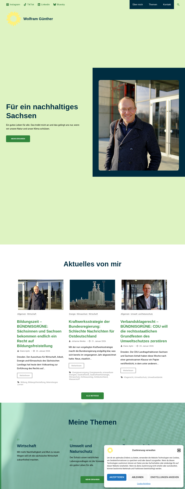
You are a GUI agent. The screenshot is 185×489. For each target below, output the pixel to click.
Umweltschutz (140, 382)
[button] (178, 450)
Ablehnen (137, 477)
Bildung (24, 382)
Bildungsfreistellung (36, 382)
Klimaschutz (82, 314)
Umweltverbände (155, 382)
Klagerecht (129, 382)
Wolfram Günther (38, 19)
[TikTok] (29, 4)
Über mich (141, 4)
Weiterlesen (25, 375)
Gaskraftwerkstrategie (99, 374)
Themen (155, 4)
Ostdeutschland (101, 377)
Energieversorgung (80, 372)
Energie (72, 314)
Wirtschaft (31, 314)
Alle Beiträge (92, 396)
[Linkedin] (44, 4)
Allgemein (21, 314)
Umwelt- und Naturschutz (142, 314)
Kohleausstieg (87, 377)
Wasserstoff (74, 379)
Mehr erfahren (92, 479)
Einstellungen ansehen (165, 477)
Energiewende (96, 372)
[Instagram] (13, 4)
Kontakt (168, 4)
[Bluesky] (59, 4)
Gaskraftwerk (83, 374)
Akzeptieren (116, 477)
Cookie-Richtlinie (143, 484)
